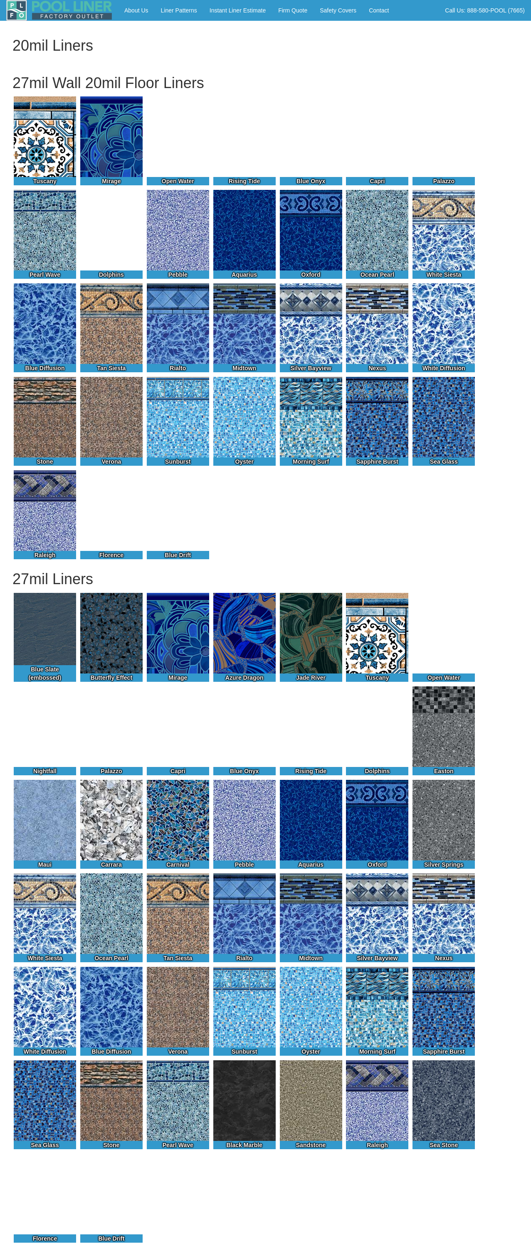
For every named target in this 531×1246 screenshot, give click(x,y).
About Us (136, 10)
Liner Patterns (179, 10)
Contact (379, 10)
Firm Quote (292, 10)
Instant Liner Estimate (238, 10)
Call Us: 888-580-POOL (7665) (485, 10)
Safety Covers (338, 10)
